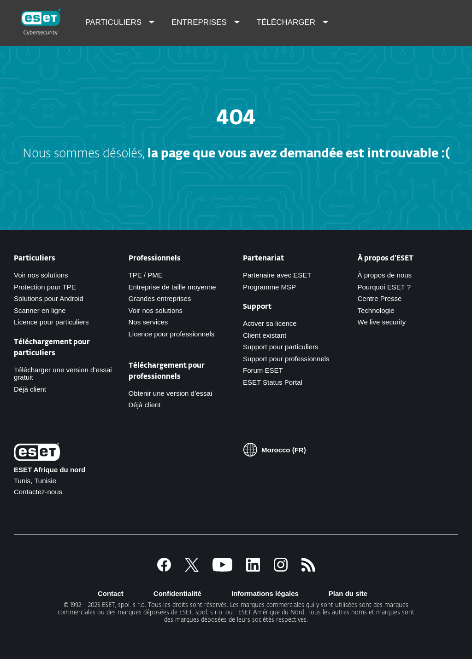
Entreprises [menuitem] (200, 22)
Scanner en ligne (40, 310)
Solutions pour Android (48, 298)
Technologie (376, 310)
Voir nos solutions (41, 275)
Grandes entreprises (160, 298)
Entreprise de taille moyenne (172, 287)
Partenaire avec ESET (277, 275)
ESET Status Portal (272, 382)
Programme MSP (269, 287)
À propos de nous (385, 275)
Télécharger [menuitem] (287, 22)
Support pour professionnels (286, 359)
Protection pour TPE (45, 287)
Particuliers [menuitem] (114, 22)
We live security (382, 322)
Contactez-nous (38, 492)
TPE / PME (146, 275)
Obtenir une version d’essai (170, 393)
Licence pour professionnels (172, 334)
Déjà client (30, 389)
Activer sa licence (270, 323)
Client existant (264, 335)
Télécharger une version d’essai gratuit (63, 374)
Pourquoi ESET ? (384, 287)
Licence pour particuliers (51, 322)
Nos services (148, 322)
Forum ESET (263, 370)
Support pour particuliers (280, 347)
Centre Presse (380, 298)
